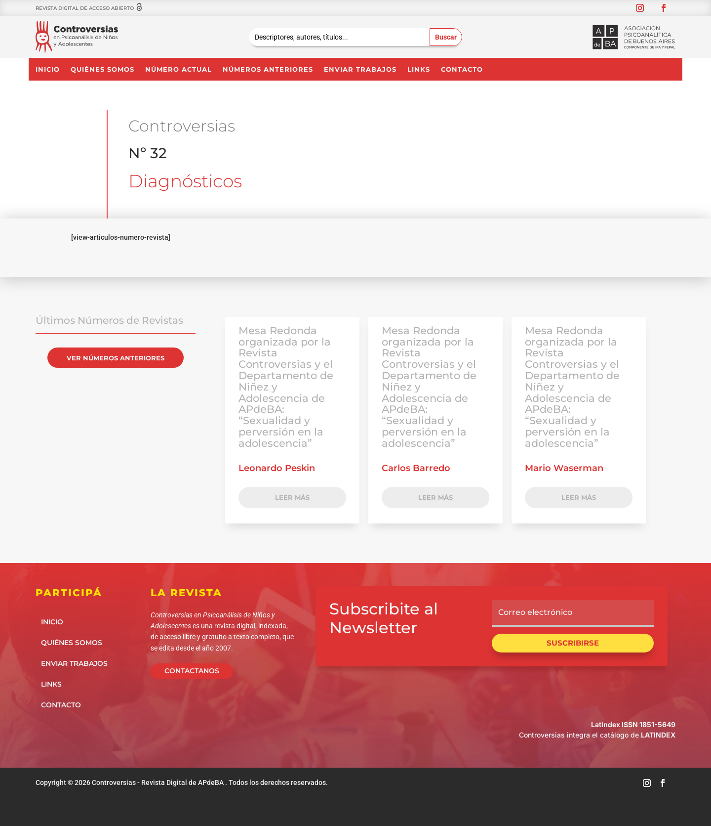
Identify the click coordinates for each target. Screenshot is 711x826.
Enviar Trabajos (360, 69)
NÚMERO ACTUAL (178, 69)
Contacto (462, 69)
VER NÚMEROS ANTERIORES (115, 358)
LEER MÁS (292, 497)
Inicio (48, 69)
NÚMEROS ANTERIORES (268, 69)
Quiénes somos (102, 69)
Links (418, 69)
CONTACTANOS (191, 670)
